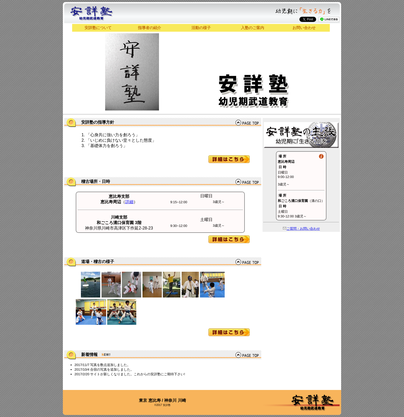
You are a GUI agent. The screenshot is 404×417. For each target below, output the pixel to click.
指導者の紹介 (149, 27)
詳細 (129, 202)
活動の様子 (201, 27)
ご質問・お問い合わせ (301, 229)
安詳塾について (98, 27)
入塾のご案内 (252, 27)
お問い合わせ (304, 27)
